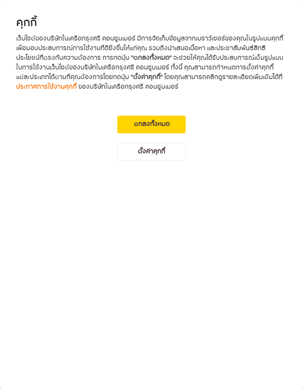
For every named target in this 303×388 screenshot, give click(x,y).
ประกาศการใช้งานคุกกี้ (46, 87)
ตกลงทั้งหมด (152, 124)
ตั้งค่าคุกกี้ (151, 151)
